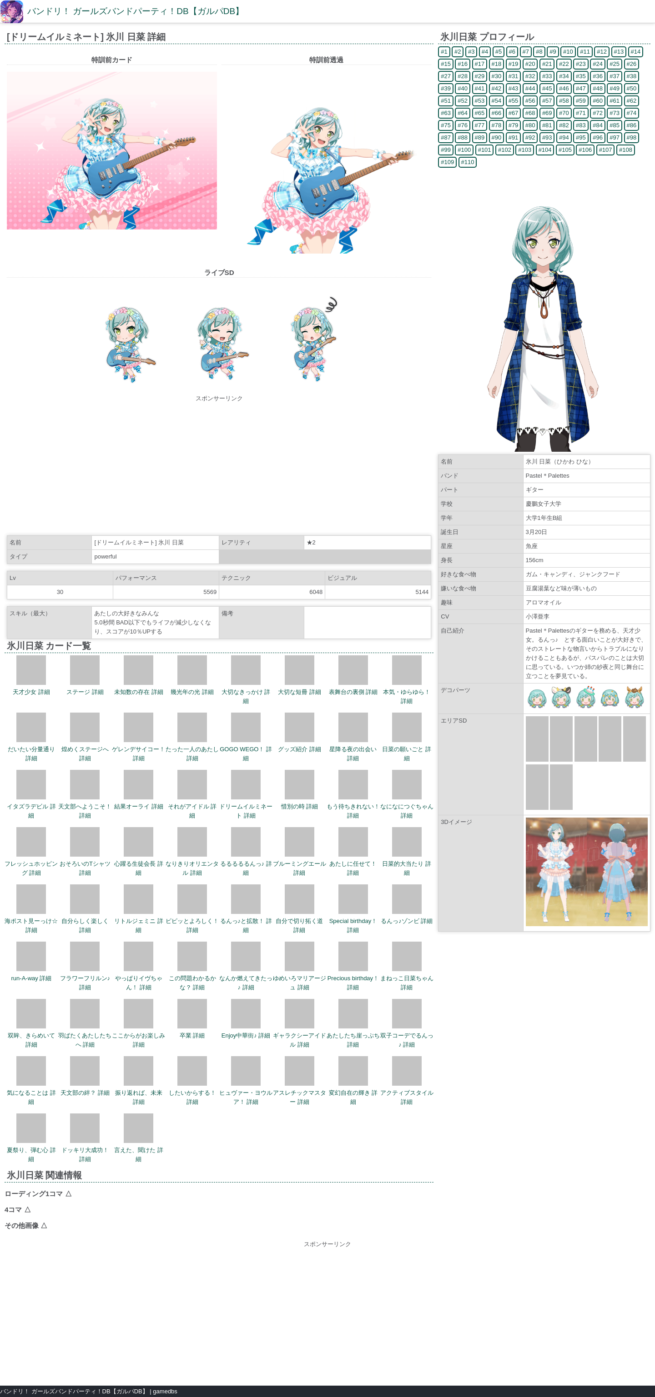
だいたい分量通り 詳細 (31, 737)
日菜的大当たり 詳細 (406, 851)
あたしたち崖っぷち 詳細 (353, 1023)
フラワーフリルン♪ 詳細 (85, 966)
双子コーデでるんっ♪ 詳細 (406, 1023)
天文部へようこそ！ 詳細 (84, 794)
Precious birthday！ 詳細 (353, 966)
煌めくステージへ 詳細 (85, 737)
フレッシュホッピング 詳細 (31, 851)
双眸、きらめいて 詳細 (31, 1023)
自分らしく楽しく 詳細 (85, 908)
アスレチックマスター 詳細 (299, 1080)
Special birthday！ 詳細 (353, 908)
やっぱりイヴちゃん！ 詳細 (138, 966)
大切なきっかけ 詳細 (246, 679)
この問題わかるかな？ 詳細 (192, 966)
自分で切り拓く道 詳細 (299, 908)
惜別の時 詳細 (299, 790)
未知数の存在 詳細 (138, 675)
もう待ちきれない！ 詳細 (353, 794)
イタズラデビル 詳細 (31, 794)
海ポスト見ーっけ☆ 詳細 (31, 908)
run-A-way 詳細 (31, 962)
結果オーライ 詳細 (138, 790)
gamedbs (165, 1391)
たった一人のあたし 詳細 (192, 737)
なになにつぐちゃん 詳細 (406, 794)
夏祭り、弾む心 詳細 (31, 1138)
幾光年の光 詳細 (192, 675)
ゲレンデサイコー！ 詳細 (138, 737)
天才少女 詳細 (31, 675)
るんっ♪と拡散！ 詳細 (246, 908)
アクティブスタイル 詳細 (406, 1080)
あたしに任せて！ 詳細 (353, 851)
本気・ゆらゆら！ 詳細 (406, 679)
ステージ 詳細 (85, 675)
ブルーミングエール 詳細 (299, 851)
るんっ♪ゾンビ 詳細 (407, 904)
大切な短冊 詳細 (299, 675)
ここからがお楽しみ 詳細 (138, 1023)
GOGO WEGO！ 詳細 (246, 737)
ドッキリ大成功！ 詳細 (85, 1138)
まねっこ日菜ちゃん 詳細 (406, 966)
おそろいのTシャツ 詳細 (85, 851)
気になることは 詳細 (31, 1080)
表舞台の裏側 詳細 (353, 675)
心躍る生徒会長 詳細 (138, 851)
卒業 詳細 (192, 1019)
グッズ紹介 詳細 (299, 733)
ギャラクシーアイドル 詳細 (299, 1023)
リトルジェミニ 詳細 (138, 908)
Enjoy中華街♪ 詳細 (246, 1019)
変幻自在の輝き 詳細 (353, 1080)
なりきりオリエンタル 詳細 (192, 851)
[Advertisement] (219, 466)
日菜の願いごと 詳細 (406, 737)
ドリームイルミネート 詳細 (245, 794)
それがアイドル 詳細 (192, 794)
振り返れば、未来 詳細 (138, 1080)
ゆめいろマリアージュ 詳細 (299, 966)
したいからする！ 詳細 (192, 1080)
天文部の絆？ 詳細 (85, 1076)
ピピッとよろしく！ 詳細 (192, 908)
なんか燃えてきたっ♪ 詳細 (245, 966)
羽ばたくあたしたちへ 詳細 (84, 1023)
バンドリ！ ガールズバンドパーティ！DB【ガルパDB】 (135, 11)
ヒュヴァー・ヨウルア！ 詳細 (245, 1080)
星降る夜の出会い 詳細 (353, 737)
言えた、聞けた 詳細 (138, 1138)
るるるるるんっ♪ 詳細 (246, 851)
